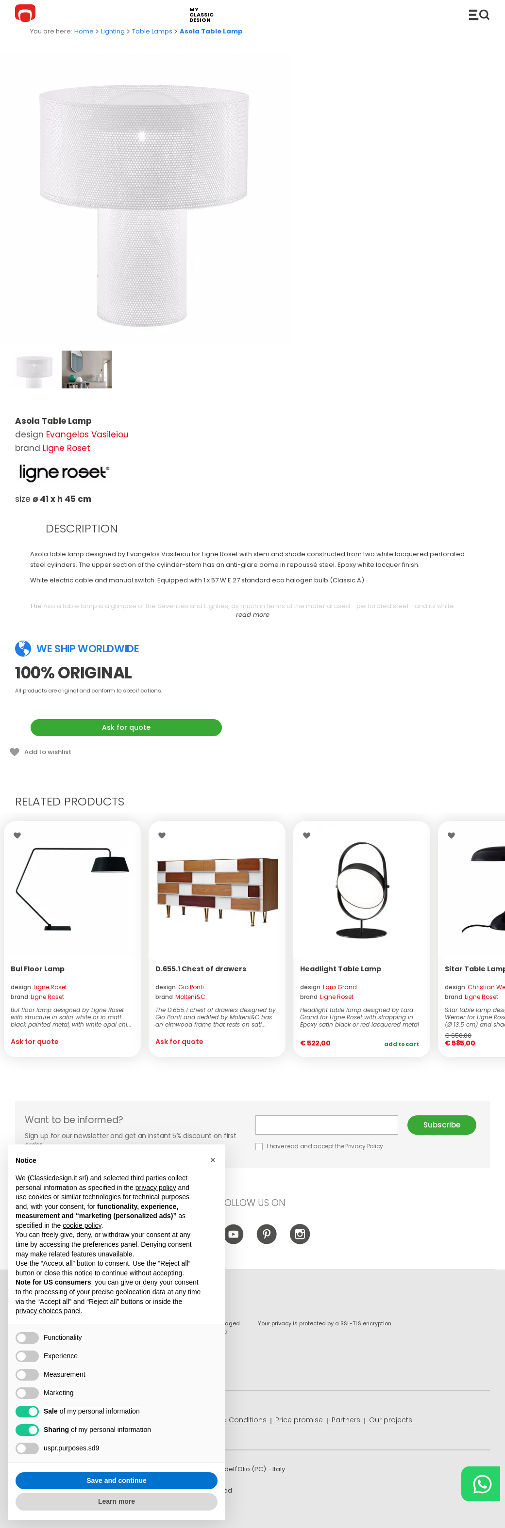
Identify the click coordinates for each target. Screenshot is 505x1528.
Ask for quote (126, 727)
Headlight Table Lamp (340, 969)
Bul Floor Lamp (38, 969)
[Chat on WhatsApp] (480, 1483)
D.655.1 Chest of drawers (200, 969)
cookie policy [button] (82, 1225)
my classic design (201, 15)
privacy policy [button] (155, 1187)
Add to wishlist (47, 751)
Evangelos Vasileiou (87, 434)
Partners (346, 1419)
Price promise (299, 1419)
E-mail (326, 1125)
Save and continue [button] (116, 1480)
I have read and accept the (320, 1146)
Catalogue (479, 14)
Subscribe (441, 1125)
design (39, 987)
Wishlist (20, 835)
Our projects (390, 1419)
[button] (212, 1160)
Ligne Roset (66, 448)
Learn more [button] (116, 1501)
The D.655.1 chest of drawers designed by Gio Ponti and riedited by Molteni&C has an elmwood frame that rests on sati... (215, 1017)
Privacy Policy (364, 1146)
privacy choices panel (48, 1311)
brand (37, 997)
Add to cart (401, 1044)
